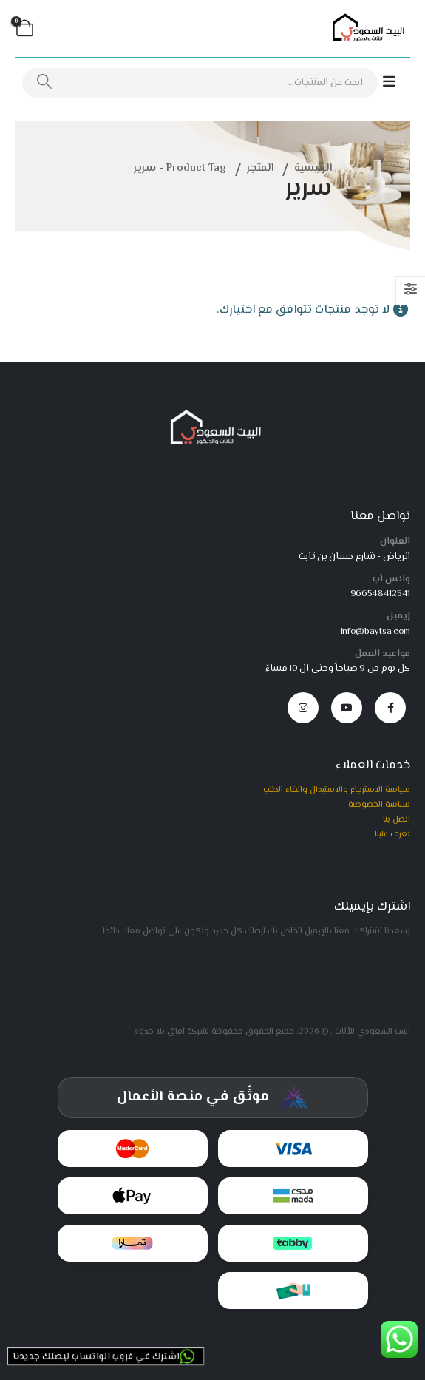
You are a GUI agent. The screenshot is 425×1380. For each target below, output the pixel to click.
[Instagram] (303, 707)
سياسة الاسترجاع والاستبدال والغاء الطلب (336, 789)
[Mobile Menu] (396, 82)
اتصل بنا (396, 819)
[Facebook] (390, 707)
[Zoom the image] (212, 414)
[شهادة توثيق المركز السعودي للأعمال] (213, 1097)
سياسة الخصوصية (379, 804)
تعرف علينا (392, 834)
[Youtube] (346, 707)
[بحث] (44, 83)
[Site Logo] (366, 29)
